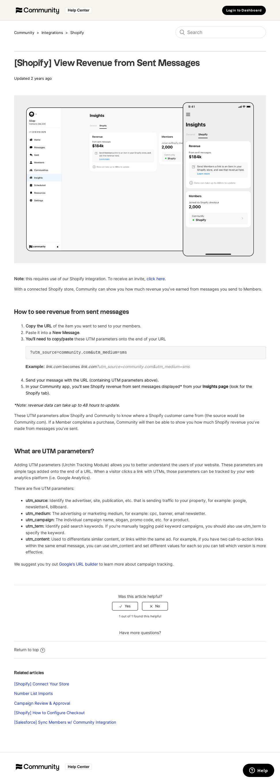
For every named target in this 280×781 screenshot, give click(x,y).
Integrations (52, 32)
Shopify (77, 32)
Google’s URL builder (78, 564)
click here (156, 278)
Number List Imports (33, 693)
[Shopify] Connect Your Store (41, 683)
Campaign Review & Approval (42, 703)
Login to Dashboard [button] (244, 10)
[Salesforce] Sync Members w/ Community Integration (65, 722)
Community (24, 32)
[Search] (220, 32)
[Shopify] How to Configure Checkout (49, 712)
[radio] (125, 606)
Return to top (29, 649)
